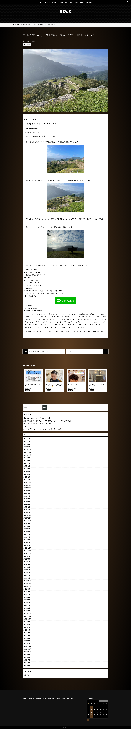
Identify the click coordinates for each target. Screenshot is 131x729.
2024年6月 (27, 499)
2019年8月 (27, 657)
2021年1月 (27, 611)
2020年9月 (27, 622)
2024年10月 (27, 488)
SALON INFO (68, 2)
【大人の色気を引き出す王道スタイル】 (37, 418)
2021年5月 (27, 600)
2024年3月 (27, 507)
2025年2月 (27, 477)
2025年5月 (27, 469)
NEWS (81, 2)
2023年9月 (27, 523)
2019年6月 (27, 663)
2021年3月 (27, 605)
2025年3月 (27, 474)
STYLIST (54, 2)
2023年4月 (27, 537)
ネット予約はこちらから (32, 272)
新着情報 (26, 675)
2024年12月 (27, 482)
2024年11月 (27, 485)
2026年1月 (27, 447)
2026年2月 (27, 444)
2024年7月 (27, 496)
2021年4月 (27, 603)
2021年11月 (27, 583)
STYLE (76, 2)
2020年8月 (27, 624)
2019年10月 (27, 652)
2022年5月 (27, 567)
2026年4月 (27, 439)
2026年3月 (27, 441)
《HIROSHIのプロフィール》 (32, 132)
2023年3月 (27, 540)
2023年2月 (27, 542)
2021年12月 (27, 581)
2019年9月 (27, 654)
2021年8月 (27, 592)
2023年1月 (27, 545)
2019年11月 (27, 649)
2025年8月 (27, 460)
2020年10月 (27, 619)
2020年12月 (27, 613)
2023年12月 (27, 515)
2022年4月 (27, 570)
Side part (26, 426)
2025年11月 (27, 452)
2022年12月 (27, 548)
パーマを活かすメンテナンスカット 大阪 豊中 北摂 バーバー (46, 429)
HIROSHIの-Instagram (32, 128)
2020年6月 (27, 630)
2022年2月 (27, 575)
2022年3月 (27, 572)
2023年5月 (27, 534)
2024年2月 (27, 510)
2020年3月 (27, 638)
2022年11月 (27, 551)
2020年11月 (27, 616)
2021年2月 (27, 608)
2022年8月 (27, 559)
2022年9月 (27, 556)
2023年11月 (27, 518)
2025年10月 (27, 455)
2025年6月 (27, 466)
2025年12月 (27, 450)
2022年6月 (27, 564)
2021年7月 (27, 594)
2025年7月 (27, 463)
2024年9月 (27, 490)
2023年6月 (27, 531)
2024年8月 (27, 493)
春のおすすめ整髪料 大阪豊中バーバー (37, 423)
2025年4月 (27, 471)
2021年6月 (27, 597)
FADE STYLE (88, 2)
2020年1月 (27, 643)
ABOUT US (47, 2)
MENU (61, 2)
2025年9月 (27, 458)
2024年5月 (27, 501)
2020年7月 (27, 627)
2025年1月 (27, 480)
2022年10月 (27, 553)
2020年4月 (27, 635)
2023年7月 (27, 529)
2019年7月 (27, 660)
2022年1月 (27, 578)
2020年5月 (27, 633)
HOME (40, 2)
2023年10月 (27, 521)
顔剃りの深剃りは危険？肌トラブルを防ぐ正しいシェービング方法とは (47, 421)
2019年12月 (27, 646)
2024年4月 (27, 504)
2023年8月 (27, 526)
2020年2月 (27, 641)
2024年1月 (27, 512)
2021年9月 (27, 589)
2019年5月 (27, 665)
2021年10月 (27, 586)
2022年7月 (27, 562)
